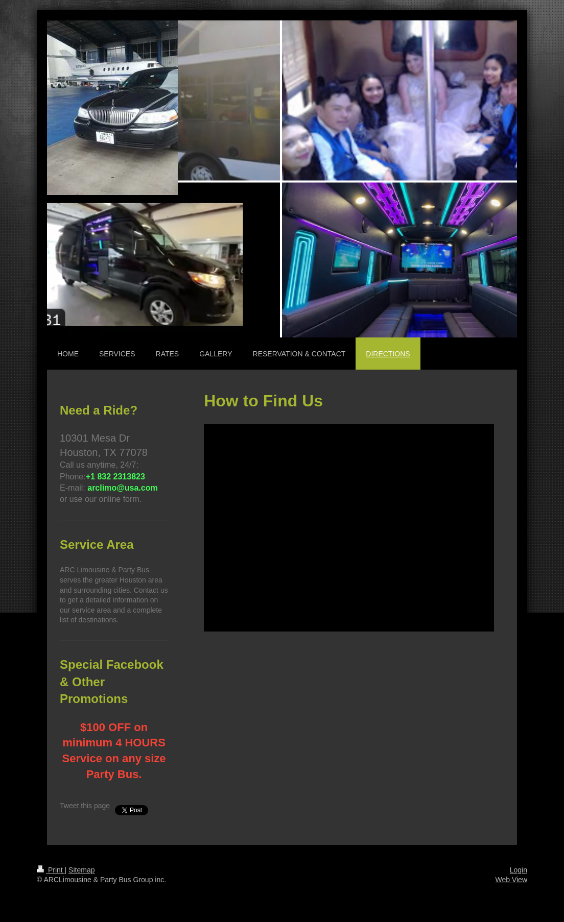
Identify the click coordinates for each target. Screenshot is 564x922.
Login (518, 870)
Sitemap (81, 870)
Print (51, 870)
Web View (511, 880)
